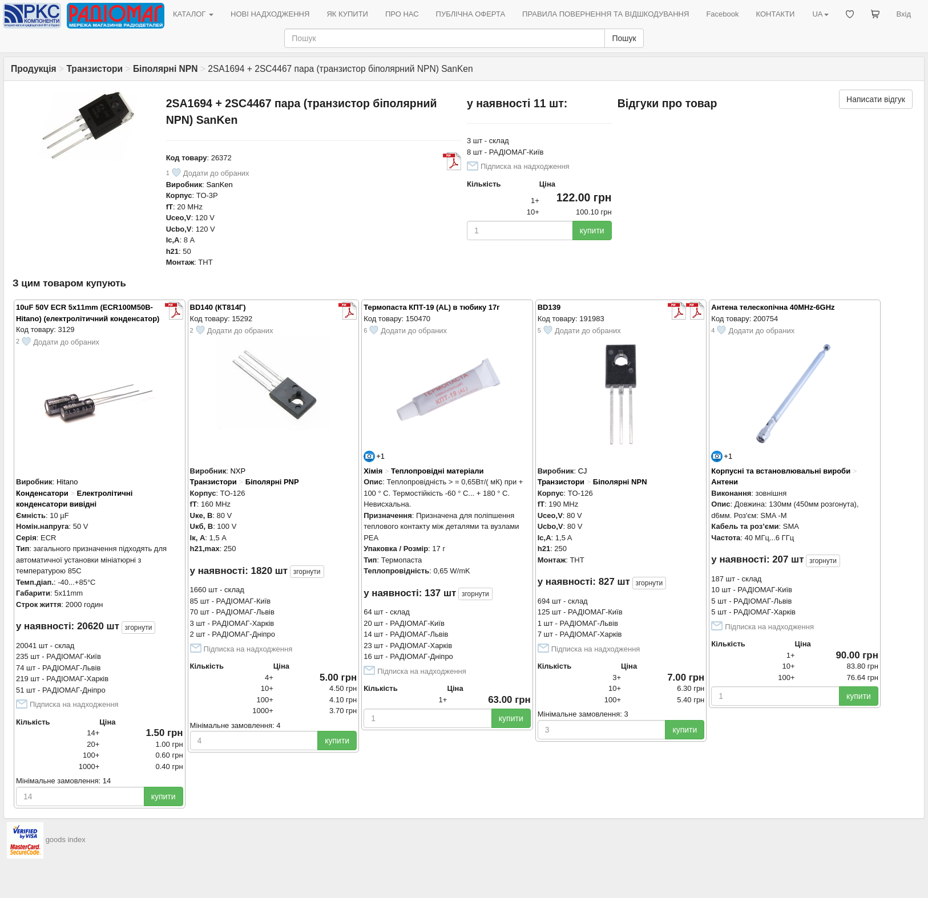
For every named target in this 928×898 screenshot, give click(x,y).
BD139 (549, 307)
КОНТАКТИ (775, 14)
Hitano (67, 482)
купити (592, 230)
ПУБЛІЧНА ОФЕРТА (471, 14)
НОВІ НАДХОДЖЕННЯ (270, 14)
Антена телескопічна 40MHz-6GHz (772, 307)
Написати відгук (875, 99)
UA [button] (820, 14)
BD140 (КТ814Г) (218, 307)
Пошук (624, 38)
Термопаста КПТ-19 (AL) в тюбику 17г (432, 307)
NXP (237, 471)
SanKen (220, 184)
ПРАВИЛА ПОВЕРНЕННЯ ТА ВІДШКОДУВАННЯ (605, 14)
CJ (582, 471)
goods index (66, 839)
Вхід (904, 14)
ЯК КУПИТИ (347, 14)
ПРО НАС (402, 14)
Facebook (722, 14)
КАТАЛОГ (193, 14)
